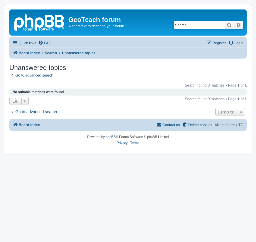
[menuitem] (44, 43)
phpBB (111, 137)
